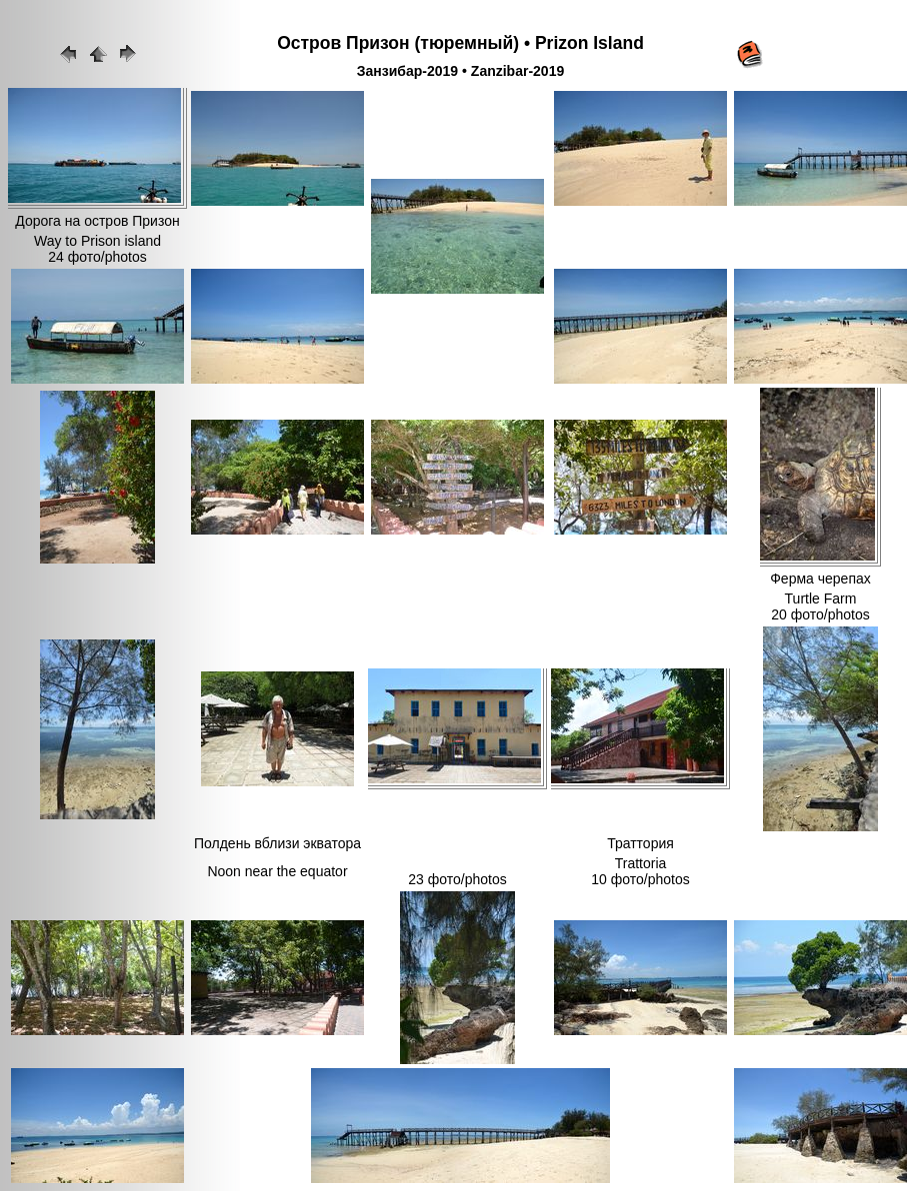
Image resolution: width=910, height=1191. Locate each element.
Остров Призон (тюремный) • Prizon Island (460, 43)
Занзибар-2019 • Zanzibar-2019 (460, 71)
